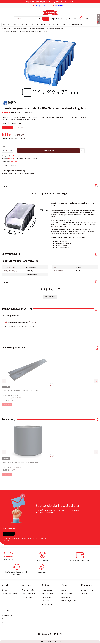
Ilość (3, 147)
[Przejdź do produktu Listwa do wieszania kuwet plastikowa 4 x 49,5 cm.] (28, 370)
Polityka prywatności (68, 601)
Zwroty (84, 594)
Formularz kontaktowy (10, 594)
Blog (96, 24)
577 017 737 (58, 634)
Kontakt (4, 590)
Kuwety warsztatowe (37, 29)
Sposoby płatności (48, 594)
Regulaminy (65, 597)
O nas (4, 622)
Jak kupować (65, 590)
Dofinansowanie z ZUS (76, 24)
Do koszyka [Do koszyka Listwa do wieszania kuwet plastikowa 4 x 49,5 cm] (7, 405)
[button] (45, 19)
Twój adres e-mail (9, 529)
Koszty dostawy (47, 590)
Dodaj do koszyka (48, 150)
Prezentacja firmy (8, 619)
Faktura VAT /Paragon (49, 604)
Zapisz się (8, 534)
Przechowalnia (27, 597)
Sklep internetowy (49, 641)
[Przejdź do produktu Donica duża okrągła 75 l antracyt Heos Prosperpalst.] (28, 441)
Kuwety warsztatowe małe (55, 29)
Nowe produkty (17, 24)
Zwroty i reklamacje (88, 590)
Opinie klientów (7, 615)
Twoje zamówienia (28, 594)
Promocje (29, 24)
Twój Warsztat (53, 24)
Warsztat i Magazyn (20, 29)
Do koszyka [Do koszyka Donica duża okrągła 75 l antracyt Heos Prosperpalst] (7, 475)
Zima (63, 24)
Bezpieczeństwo (67, 594)
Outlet (89, 24)
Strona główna (6, 29)
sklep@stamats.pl (44, 634)
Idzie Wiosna (40, 24)
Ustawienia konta (28, 590)
